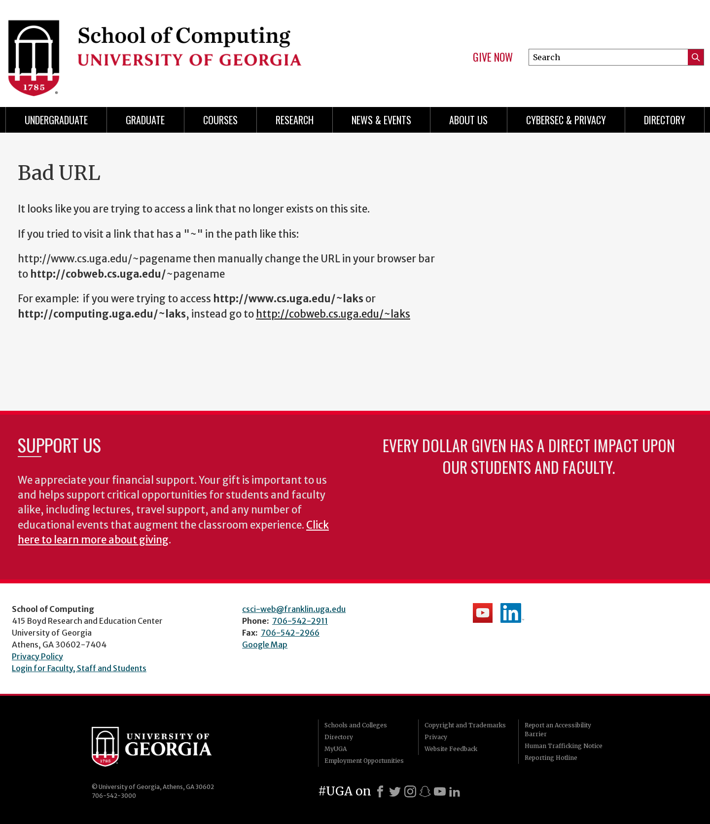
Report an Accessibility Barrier (558, 729)
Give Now (493, 57)
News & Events (381, 119)
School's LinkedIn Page (512, 613)
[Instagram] (410, 791)
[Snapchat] (425, 791)
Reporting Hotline (551, 757)
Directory (664, 119)
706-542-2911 (300, 621)
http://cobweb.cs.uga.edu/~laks (333, 314)
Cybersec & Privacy (566, 119)
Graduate (145, 119)
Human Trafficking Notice (564, 746)
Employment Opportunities (364, 760)
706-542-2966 (290, 633)
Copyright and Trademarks (465, 725)
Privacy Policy (37, 656)
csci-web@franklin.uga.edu (294, 609)
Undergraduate (56, 119)
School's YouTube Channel (483, 613)
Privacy (436, 737)
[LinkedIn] (455, 791)
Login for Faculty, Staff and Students (79, 668)
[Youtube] (440, 791)
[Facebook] (380, 791)
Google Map (264, 644)
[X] (395, 791)
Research (295, 119)
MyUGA (335, 748)
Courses (220, 119)
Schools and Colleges (355, 725)
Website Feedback (451, 748)
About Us (468, 119)
